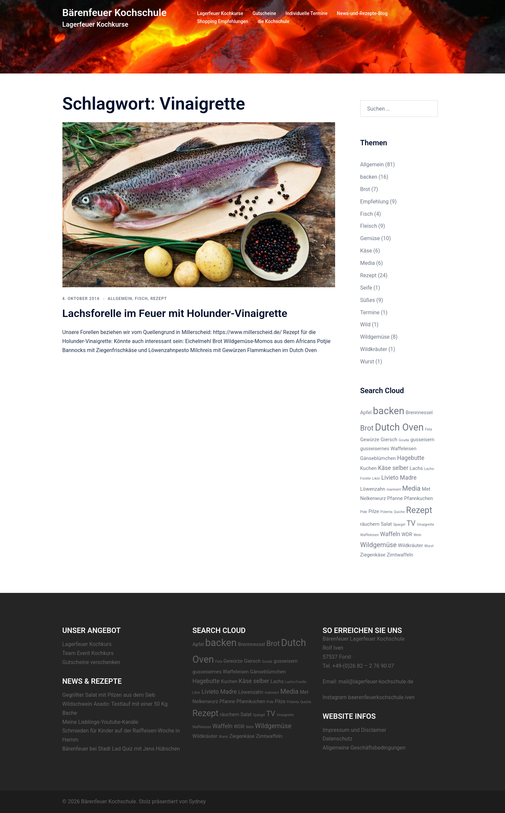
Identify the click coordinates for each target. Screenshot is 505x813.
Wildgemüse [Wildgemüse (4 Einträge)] (378, 545)
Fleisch (368, 226)
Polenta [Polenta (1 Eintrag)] (387, 512)
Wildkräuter (373, 349)
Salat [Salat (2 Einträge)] (386, 524)
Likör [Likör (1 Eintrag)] (376, 478)
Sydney (197, 801)
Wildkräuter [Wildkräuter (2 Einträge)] (410, 545)
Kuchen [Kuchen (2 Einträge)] (368, 468)
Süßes (367, 300)
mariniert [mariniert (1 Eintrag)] (394, 489)
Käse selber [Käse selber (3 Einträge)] (393, 468)
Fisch (141, 298)
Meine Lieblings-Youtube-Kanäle (100, 722)
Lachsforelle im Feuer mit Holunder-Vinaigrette (174, 313)
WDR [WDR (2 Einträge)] (407, 534)
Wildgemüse (375, 337)
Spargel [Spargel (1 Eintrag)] (399, 524)
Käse (366, 251)
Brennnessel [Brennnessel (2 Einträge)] (419, 413)
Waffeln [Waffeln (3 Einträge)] (390, 534)
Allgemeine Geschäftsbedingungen (364, 748)
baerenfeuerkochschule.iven (381, 697)
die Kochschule (273, 21)
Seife (366, 288)
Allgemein (120, 298)
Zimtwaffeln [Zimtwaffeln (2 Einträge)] (400, 555)
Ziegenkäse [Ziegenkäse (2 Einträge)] (373, 555)
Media (367, 263)
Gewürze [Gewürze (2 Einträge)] (369, 440)
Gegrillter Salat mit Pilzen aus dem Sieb (109, 695)
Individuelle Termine (306, 13)
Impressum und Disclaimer (355, 730)
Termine (370, 312)
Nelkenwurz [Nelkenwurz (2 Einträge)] (373, 498)
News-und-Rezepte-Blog (362, 13)
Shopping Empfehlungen (222, 21)
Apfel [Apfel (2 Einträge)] (365, 413)
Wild (365, 324)
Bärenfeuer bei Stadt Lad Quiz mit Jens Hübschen (121, 749)
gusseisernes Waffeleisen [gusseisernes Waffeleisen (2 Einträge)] (388, 449)
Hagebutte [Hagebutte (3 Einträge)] (411, 458)
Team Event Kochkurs (88, 653)
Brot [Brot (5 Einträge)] (366, 428)
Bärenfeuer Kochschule (114, 12)
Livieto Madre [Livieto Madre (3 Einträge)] (399, 477)
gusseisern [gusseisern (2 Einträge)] (422, 440)
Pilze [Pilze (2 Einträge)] (373, 511)
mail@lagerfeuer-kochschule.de (375, 681)
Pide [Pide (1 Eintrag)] (363, 512)
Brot (365, 189)
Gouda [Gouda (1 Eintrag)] (404, 440)
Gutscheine (264, 13)
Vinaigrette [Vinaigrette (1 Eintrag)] (425, 524)
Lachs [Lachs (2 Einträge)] (416, 468)
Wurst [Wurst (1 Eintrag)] (429, 546)
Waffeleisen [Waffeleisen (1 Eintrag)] (369, 535)
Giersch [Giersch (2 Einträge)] (389, 440)
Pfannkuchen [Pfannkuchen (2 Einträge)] (418, 498)
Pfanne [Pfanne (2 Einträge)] (395, 498)
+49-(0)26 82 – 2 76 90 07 (363, 666)
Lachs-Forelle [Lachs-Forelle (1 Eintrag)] (295, 682)
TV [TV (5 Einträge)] (411, 523)
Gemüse (370, 238)
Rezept (159, 298)
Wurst (367, 361)
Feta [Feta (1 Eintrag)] (428, 429)
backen (368, 177)
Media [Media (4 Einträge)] (411, 488)
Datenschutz (337, 739)
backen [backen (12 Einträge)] (388, 411)
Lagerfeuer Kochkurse (220, 13)
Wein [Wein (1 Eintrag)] (417, 535)
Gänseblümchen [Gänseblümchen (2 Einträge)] (378, 458)
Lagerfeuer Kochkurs (87, 644)
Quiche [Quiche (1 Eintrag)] (399, 512)
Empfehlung (374, 201)
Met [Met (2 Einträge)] (426, 489)
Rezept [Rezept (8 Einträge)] (419, 510)
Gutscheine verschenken (91, 662)
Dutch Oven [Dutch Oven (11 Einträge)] (399, 427)
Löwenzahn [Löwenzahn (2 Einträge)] (372, 489)
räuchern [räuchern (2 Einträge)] (370, 524)
